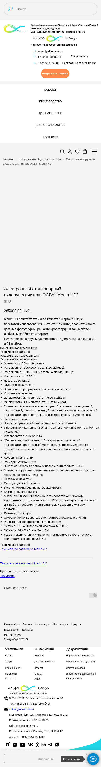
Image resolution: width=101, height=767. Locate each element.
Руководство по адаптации (81, 661)
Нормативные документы (80, 655)
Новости (39, 655)
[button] (55, 73)
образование (89, 673)
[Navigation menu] (94, 152)
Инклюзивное (73, 673)
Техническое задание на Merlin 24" (23, 563)
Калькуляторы (74, 678)
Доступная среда (75, 668)
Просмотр (7, 575)
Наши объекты (13, 668)
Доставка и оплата (45, 661)
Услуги (9, 661)
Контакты (10, 678)
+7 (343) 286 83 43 (49, 56)
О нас (8, 655)
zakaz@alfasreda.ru (50, 51)
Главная (8, 159)
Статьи (38, 673)
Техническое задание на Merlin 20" (23, 549)
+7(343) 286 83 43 (20, 703)
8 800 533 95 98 (48, 63)
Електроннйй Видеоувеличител (40, 159)
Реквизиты (11, 673)
